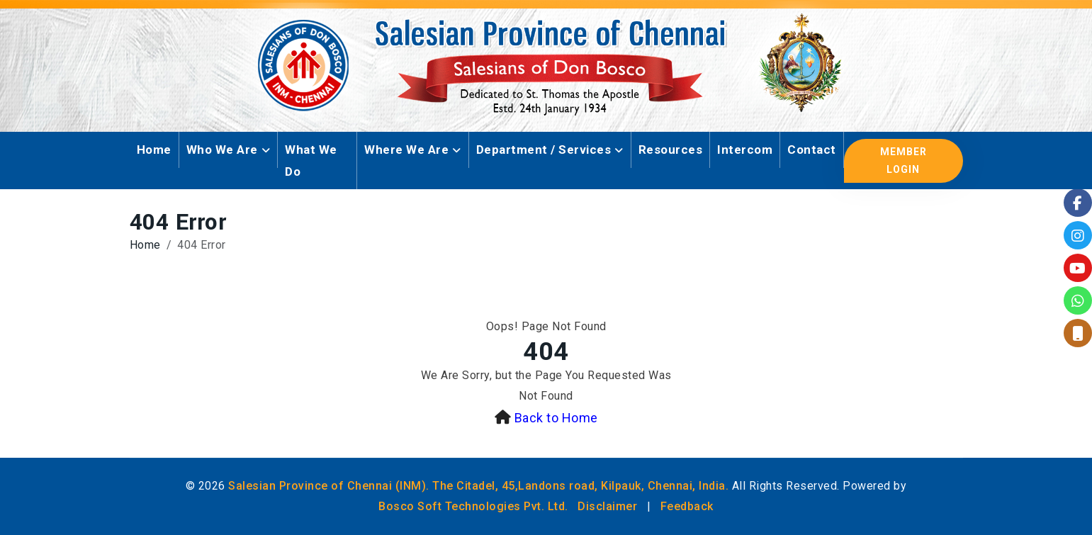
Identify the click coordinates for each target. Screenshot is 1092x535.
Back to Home (556, 417)
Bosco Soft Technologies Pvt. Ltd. (473, 506)
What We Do (311, 160)
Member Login (903, 160)
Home (154, 149)
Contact (811, 149)
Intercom (744, 149)
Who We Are (222, 149)
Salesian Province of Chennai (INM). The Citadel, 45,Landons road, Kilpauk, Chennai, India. (478, 485)
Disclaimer (607, 506)
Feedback (687, 506)
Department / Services (544, 149)
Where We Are (406, 149)
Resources (670, 149)
